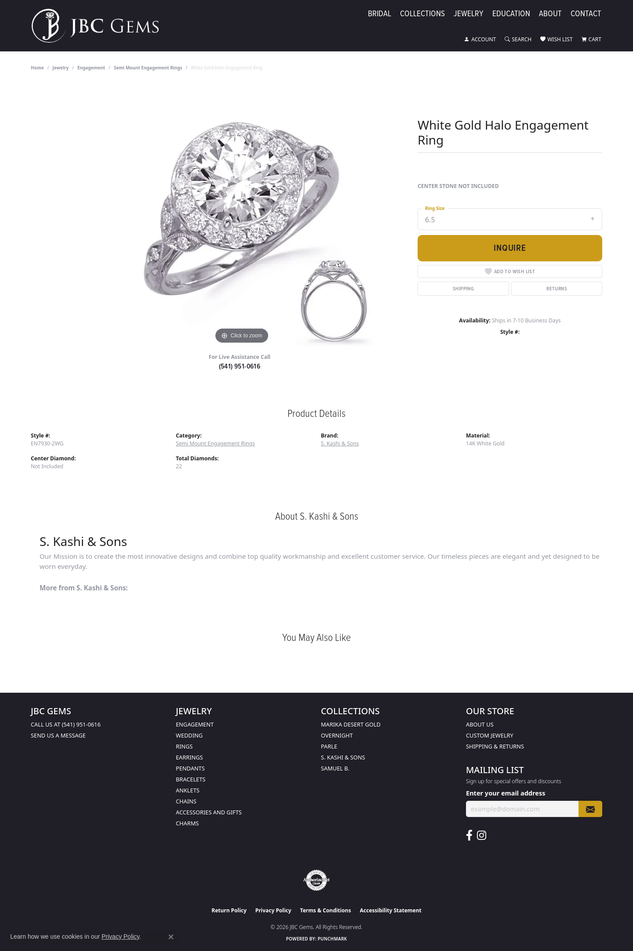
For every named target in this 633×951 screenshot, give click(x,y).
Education (511, 14)
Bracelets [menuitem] (190, 779)
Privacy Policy (273, 910)
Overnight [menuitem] (337, 735)
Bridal (379, 14)
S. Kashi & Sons (340, 443)
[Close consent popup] (171, 937)
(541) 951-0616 (240, 366)
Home (37, 68)
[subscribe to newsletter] (590, 809)
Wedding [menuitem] (189, 735)
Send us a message (58, 735)
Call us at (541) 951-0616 (66, 724)
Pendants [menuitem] (190, 768)
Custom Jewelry (489, 735)
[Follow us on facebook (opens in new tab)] (469, 835)
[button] (480, 39)
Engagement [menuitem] (195, 724)
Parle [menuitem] (329, 746)
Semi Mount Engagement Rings (148, 68)
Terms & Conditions (325, 910)
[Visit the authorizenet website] (316, 880)
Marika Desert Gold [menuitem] (351, 724)
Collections (422, 14)
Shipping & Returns (495, 746)
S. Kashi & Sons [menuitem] (343, 757)
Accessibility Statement (390, 910)
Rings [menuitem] (184, 746)
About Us (480, 724)
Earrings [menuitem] (189, 757)
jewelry (60, 68)
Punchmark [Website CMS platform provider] (332, 939)
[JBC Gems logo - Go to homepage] (99, 26)
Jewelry (469, 14)
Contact (586, 14)
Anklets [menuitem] (188, 790)
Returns (556, 288)
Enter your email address (505, 792)
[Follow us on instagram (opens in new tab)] (481, 835)
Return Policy (229, 910)
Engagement (91, 68)
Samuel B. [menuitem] (335, 768)
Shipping (463, 288)
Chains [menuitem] (186, 801)
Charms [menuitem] (187, 823)
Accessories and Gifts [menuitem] (209, 812)
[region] (242, 214)
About (550, 14)
